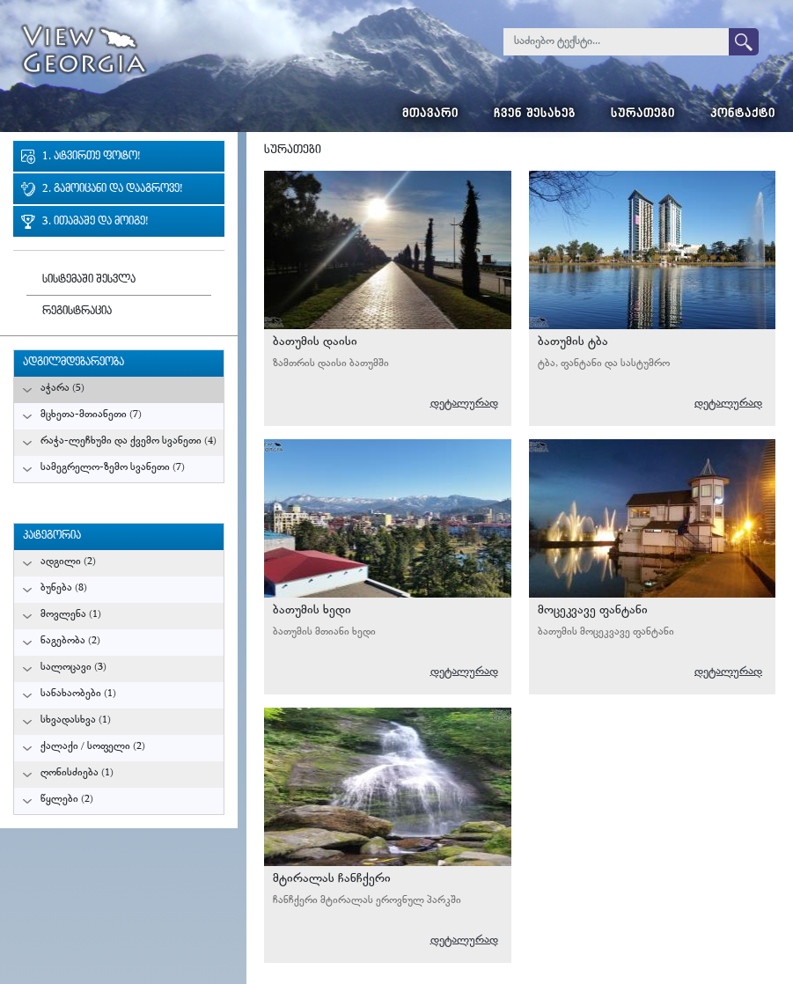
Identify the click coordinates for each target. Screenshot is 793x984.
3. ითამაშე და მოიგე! (95, 222)
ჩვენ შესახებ (535, 114)
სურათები (643, 114)
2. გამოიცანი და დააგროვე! (112, 189)
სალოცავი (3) (73, 667)
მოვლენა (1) (70, 615)
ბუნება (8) (63, 588)
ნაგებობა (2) (70, 641)
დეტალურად (464, 403)
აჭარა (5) (62, 388)
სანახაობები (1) (78, 694)
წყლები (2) (66, 799)
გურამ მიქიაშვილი (461, 299)
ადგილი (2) (68, 562)
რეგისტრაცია (77, 312)
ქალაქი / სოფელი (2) (92, 747)
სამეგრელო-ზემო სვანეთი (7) (112, 468)
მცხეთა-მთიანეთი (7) (91, 415)
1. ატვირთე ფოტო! (91, 157)
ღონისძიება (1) (77, 773)
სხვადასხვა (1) (75, 720)
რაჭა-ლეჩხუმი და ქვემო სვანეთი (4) (128, 441)
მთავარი (430, 114)
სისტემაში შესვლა (89, 280)
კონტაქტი (742, 114)
